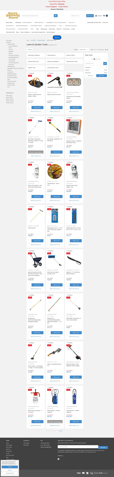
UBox (37, 29)
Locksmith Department (13, 62)
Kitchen (10, 48)
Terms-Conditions (25, 32)
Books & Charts (70, 55)
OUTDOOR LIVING (23, 29)
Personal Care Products (14, 55)
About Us (59, 29)
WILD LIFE (72, 22)
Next (61, 430)
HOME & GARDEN (27, 22)
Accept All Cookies (10, 473)
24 (96, 49)
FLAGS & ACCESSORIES (51, 25)
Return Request (51, 32)
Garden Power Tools (72, 61)
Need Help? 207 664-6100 (94, 22)
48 (100, 49)
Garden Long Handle (52, 61)
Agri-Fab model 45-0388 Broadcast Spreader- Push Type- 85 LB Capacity (35, 273)
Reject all (10, 470)
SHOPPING (18, 22)
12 (94, 49)
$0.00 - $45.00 (9, 95)
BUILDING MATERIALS (22, 25)
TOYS (32, 29)
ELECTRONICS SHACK (37, 25)
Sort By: (76, 49)
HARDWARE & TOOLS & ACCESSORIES (56, 22)
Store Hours (52, 29)
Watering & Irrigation (34, 55)
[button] (57, 37)
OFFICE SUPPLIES (11, 29)
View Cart (90, 75)
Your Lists (105, 22)
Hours (57, 37)
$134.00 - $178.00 (10, 101)
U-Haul (73, 29)
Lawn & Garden (12, 59)
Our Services (66, 29)
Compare (29, 49)
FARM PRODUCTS (39, 22)
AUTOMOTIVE (10, 25)
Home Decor (11, 64)
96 (102, 49)
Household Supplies (13, 46)
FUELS (61, 25)
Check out (101, 75)
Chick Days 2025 (10, 32)
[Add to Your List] (35, 111)
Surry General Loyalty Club (38, 32)
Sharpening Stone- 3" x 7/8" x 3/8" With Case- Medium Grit (54, 229)
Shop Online (10, 22)
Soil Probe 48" (32, 228)
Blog (17, 32)
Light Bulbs (11, 51)
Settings (10, 467)
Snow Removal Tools (53, 67)
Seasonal (11, 49)
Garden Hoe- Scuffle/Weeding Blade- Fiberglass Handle (34, 320)
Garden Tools (31, 67)
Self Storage (44, 29)
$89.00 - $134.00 (9, 99)
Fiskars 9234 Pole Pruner (54, 94)
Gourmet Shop (12, 61)
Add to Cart (90, 15)
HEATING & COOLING (71, 25)
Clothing (10, 53)
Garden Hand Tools (33, 61)
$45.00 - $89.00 (9, 97)
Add (105, 63)
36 (98, 49)
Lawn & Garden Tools (14, 57)
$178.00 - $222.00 (10, 102)
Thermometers (51, 55)
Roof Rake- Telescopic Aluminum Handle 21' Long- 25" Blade (35, 140)
